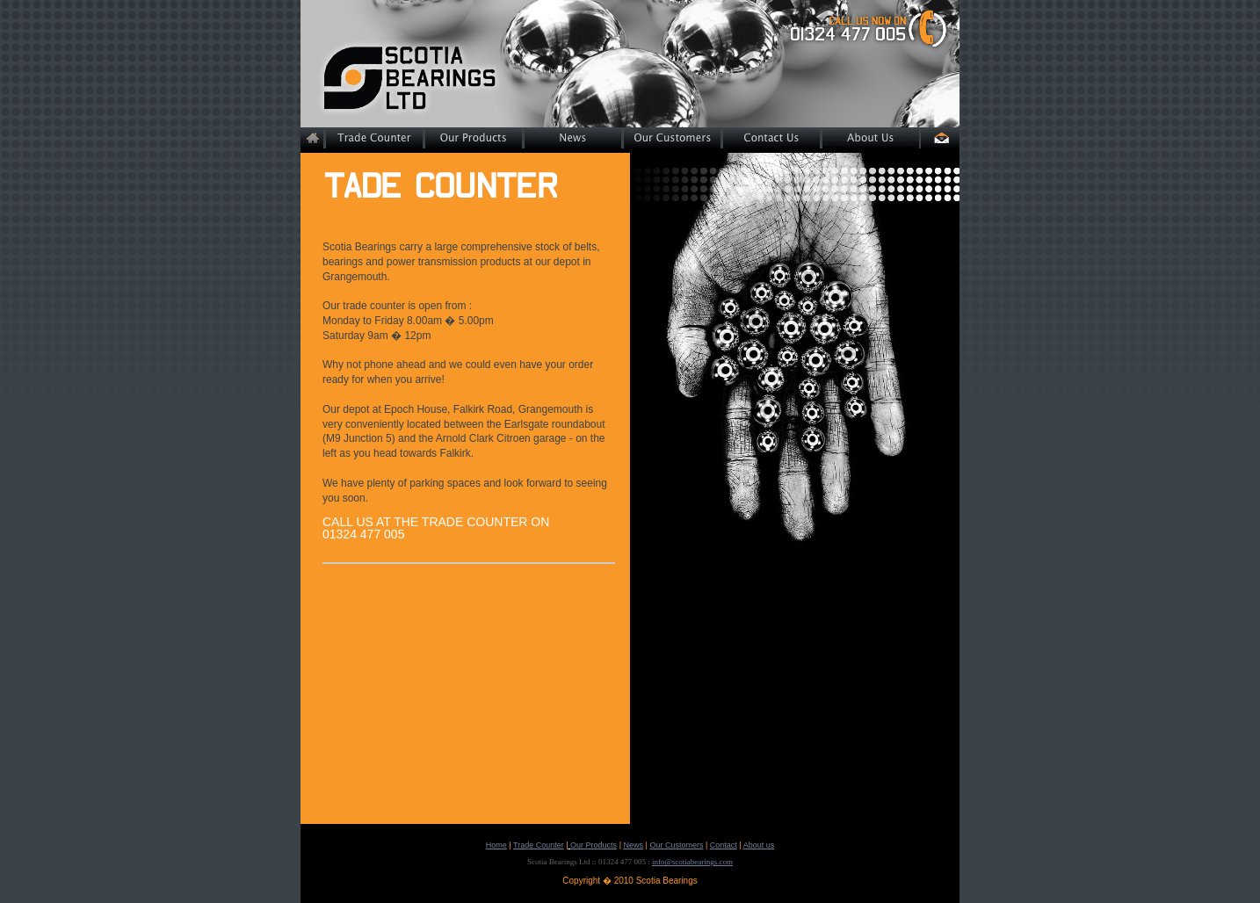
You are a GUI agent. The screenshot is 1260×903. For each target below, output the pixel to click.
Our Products (593, 845)
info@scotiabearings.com (692, 861)
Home (496, 845)
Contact (723, 845)
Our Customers (676, 845)
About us (759, 845)
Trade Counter (538, 845)
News (633, 845)
